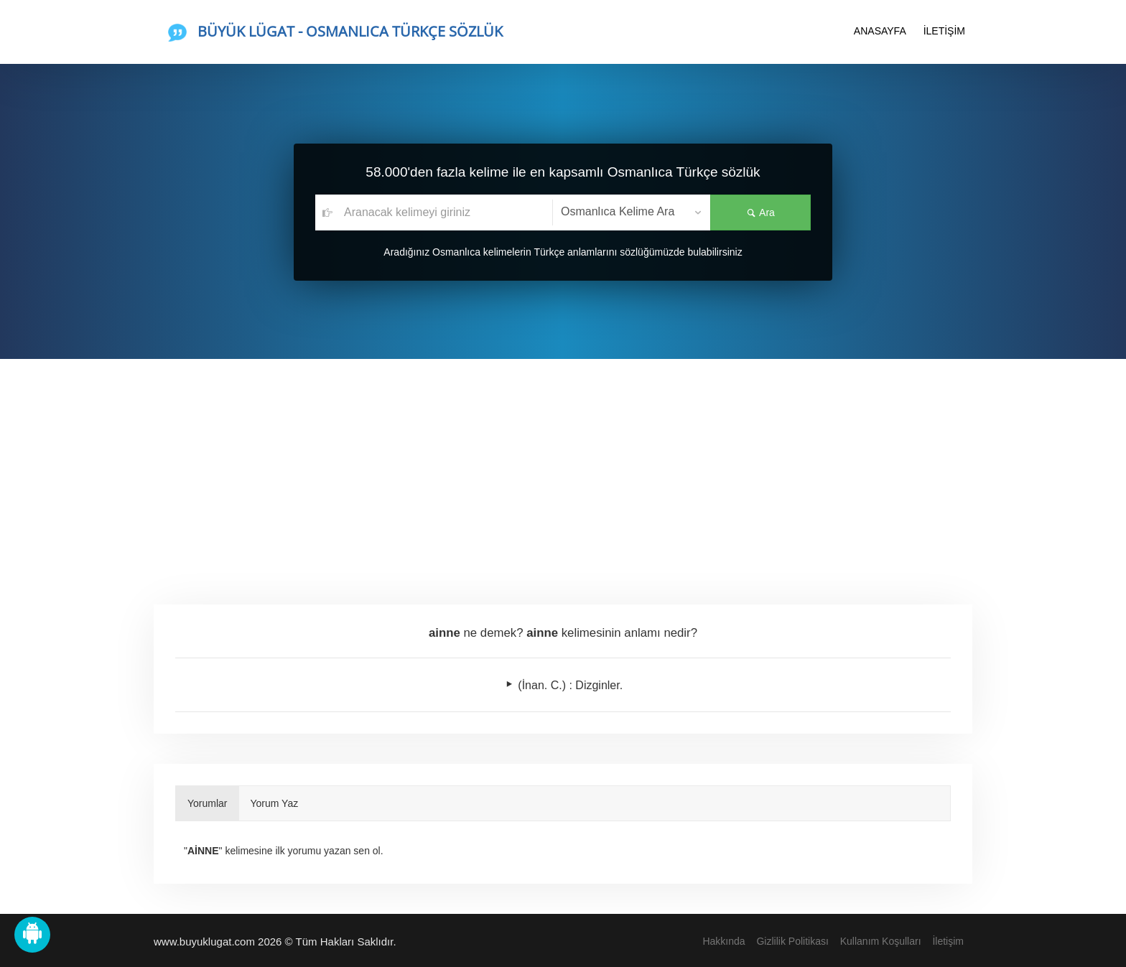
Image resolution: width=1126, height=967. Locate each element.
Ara (760, 212)
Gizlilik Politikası (792, 941)
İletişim (948, 941)
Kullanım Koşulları (880, 941)
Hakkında (723, 941)
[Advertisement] (563, 466)
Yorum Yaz (275, 803)
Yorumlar (207, 803)
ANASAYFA (880, 31)
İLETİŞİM (944, 31)
